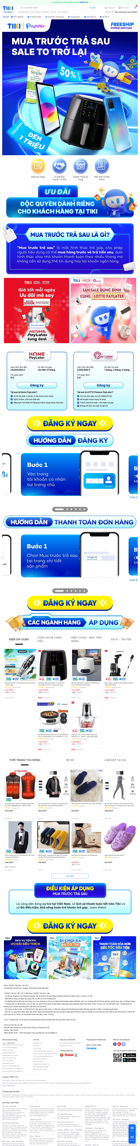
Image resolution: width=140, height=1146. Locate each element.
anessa (106, 1064)
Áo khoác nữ (44, 1079)
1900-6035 (11, 1012)
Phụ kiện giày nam (39, 1122)
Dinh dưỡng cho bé (12, 1083)
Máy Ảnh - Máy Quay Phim (122, 1110)
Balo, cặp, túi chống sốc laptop (70, 1078)
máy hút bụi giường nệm (124, 1137)
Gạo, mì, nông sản (12, 1099)
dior (9, 1064)
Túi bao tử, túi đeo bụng (46, 1140)
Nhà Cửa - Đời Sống (64, 1110)
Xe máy (90, 1131)
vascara (4, 1064)
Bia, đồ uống (9, 1101)
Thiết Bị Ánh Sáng (124, 1114)
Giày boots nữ (37, 1111)
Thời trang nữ (35, 1075)
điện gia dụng (23, 12)
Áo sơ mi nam (42, 1092)
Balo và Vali (61, 1075)
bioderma (52, 1064)
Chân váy (43, 1081)
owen (36, 1064)
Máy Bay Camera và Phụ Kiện (124, 1122)
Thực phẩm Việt (19, 1096)
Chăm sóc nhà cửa (14, 1106)
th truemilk (24, 1064)
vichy (22, 1065)
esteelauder (16, 1064)
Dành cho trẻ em (11, 1103)
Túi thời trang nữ (36, 1128)
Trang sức (60, 1093)
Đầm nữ (36, 1077)
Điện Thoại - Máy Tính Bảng (13, 1110)
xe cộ (32, 12)
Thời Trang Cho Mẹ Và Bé (10, 1077)
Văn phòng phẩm (100, 1139)
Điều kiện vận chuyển (40, 1038)
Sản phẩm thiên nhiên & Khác (13, 1128)
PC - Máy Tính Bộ (66, 1106)
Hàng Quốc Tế (90, 1075)
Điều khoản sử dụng (39, 1028)
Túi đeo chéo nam (41, 1138)
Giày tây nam (43, 1119)
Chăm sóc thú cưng (63, 1129)
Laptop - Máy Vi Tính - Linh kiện (69, 1099)
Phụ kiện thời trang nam (69, 1086)
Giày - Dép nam (36, 1116)
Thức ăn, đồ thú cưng (12, 1105)
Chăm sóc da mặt (7, 1122)
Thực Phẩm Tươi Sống (10, 1092)
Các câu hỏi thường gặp (9, 1016)
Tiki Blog (36, 1014)
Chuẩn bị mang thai (12, 1088)
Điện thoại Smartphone (9, 1112)
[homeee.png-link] (36, 310)
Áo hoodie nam (38, 1094)
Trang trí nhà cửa (62, 1112)
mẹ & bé (38, 12)
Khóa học (101, 1116)
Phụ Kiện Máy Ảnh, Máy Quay (121, 1112)
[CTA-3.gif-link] (70, 424)
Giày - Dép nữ (35, 1105)
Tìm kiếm (92, 8)
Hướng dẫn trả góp (8, 1032)
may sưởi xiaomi (122, 1134)
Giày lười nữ (46, 1111)
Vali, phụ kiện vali (76, 1079)
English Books (95, 1141)
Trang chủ (111, 8)
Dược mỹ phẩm (19, 1134)
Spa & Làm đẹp (98, 1118)
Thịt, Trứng (12, 1094)
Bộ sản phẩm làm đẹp (13, 1133)
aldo (72, 1064)
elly (57, 1064)
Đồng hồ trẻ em (78, 1095)
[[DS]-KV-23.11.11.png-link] (25, 926)
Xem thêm (70, 845)
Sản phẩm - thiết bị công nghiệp (97, 1089)
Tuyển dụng (37, 1017)
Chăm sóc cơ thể (11, 1126)
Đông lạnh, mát (15, 1098)
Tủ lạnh (118, 1079)
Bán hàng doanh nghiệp (40, 1035)
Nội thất (66, 1116)
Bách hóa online (94, 1086)
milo (61, 1064)
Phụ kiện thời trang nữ (64, 1085)
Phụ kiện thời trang (64, 1083)
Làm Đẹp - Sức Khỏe (10, 1120)
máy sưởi (115, 1129)
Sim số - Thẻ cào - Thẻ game (101, 1123)
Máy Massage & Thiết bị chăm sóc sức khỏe (14, 1126)
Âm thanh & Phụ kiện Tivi (120, 1077)
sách (59, 12)
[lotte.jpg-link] (103, 310)
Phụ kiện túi (49, 1132)
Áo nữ (31, 1077)
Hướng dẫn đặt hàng (8, 1021)
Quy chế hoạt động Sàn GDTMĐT (70, 1012)
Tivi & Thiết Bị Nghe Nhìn (96, 1090)
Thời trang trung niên (40, 1084)
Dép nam (40, 1120)
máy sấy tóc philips (126, 1131)
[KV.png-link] (70, 926)
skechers (67, 1064)
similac (122, 1064)
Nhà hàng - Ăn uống (95, 1119)
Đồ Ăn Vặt (64, 1134)
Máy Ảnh (129, 1123)
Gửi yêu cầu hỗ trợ (7, 1019)
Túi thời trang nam (37, 1136)
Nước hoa (9, 1133)
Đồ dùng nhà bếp (7, 1141)
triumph (77, 1064)
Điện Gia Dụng (7, 1138)
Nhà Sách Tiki (90, 1136)
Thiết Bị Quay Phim (124, 1121)
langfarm (12, 1065)
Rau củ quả (9, 1096)
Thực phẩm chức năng (13, 1124)
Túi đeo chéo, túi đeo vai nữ (38, 1130)
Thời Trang (101, 1077)
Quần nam (42, 1091)
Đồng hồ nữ (68, 1093)
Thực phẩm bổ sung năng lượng (125, 1104)
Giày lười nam (34, 1119)
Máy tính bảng (10, 1116)
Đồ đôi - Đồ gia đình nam (44, 1096)
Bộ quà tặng (66, 1138)
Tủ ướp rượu (132, 1084)
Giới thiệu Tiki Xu (38, 1030)
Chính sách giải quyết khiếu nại (43, 1025)
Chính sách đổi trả (7, 1029)
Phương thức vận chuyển (10, 1024)
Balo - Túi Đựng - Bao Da (124, 1118)
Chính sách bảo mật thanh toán (43, 1020)
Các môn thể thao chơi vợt (124, 1100)
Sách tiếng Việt (89, 1139)
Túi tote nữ (41, 1132)
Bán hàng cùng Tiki (66, 1014)
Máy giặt (118, 1081)
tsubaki (30, 1065)
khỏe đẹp (45, 12)
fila (26, 1065)
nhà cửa (53, 12)
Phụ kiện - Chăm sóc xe (92, 1129)
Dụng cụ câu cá (121, 1098)
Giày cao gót (34, 1107)
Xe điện (103, 1129)
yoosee (112, 1064)
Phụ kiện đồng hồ (66, 1095)
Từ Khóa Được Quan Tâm (121, 1127)
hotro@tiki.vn (18, 1037)
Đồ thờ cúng (64, 1121)
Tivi (117, 1083)
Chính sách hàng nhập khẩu (11, 1035)
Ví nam (32, 1138)
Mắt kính (74, 1085)
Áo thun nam (34, 1091)
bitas (133, 1064)
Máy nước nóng (124, 1083)
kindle (89, 1064)
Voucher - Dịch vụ (91, 1114)
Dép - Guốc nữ (43, 1107)
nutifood (83, 1064)
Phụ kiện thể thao (124, 1094)
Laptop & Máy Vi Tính (99, 1088)
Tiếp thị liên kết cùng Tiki (41, 1033)
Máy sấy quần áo (122, 1084)
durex (46, 1064)
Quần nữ (43, 1077)
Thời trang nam (35, 1088)
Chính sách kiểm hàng (9, 1027)
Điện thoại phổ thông (12, 1114)
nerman (94, 1064)
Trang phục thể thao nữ (119, 1091)
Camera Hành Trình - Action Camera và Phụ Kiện (124, 1116)
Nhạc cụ (72, 1121)
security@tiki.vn (18, 1040)
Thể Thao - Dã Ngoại (120, 1088)
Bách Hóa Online (63, 1127)
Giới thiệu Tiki (37, 1012)
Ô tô (95, 1131)
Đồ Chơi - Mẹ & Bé (9, 1075)
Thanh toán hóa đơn (91, 1116)
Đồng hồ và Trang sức (65, 1091)
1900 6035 (10, 1054)
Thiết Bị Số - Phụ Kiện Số (94, 1097)
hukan (17, 1065)
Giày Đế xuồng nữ (42, 1112)
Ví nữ (49, 1130)
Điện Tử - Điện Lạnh (120, 1075)
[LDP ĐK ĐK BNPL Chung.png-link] (70, 868)
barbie (31, 1064)
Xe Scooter (101, 1131)
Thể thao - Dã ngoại (94, 1081)
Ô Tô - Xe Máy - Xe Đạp (94, 1127)
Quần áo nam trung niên (41, 1099)
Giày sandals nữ (41, 1109)
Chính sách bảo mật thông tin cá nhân (45, 1022)
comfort (127, 1064)
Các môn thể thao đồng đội (125, 1099)
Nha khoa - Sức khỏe (96, 1121)
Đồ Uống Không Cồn (68, 1136)
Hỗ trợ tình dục (18, 1133)
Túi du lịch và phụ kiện (68, 1077)
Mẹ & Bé (96, 1084)
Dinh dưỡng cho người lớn (14, 1084)
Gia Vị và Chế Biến (66, 1133)
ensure (41, 1064)
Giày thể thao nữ (128, 1103)
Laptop (75, 1106)
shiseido (5, 1065)
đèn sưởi (122, 1129)
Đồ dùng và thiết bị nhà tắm (70, 1118)
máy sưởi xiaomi (127, 1136)
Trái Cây (4, 1094)
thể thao (65, 12)
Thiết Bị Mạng (68, 1105)
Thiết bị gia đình (19, 1141)
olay (117, 1064)
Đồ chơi (21, 1077)
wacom (100, 1064)
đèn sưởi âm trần (121, 1141)
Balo (58, 1077)
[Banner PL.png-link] (70, 380)
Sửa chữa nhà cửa (66, 1114)
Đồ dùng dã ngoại (125, 1092)
